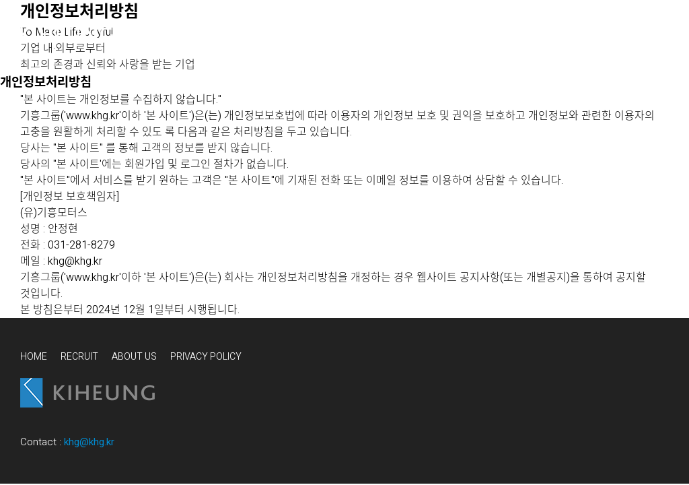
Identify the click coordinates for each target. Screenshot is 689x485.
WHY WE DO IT (387, 33)
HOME (33, 357)
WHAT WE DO (279, 33)
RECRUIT (79, 357)
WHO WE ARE (175, 33)
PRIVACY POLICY (206, 357)
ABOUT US (134, 357)
